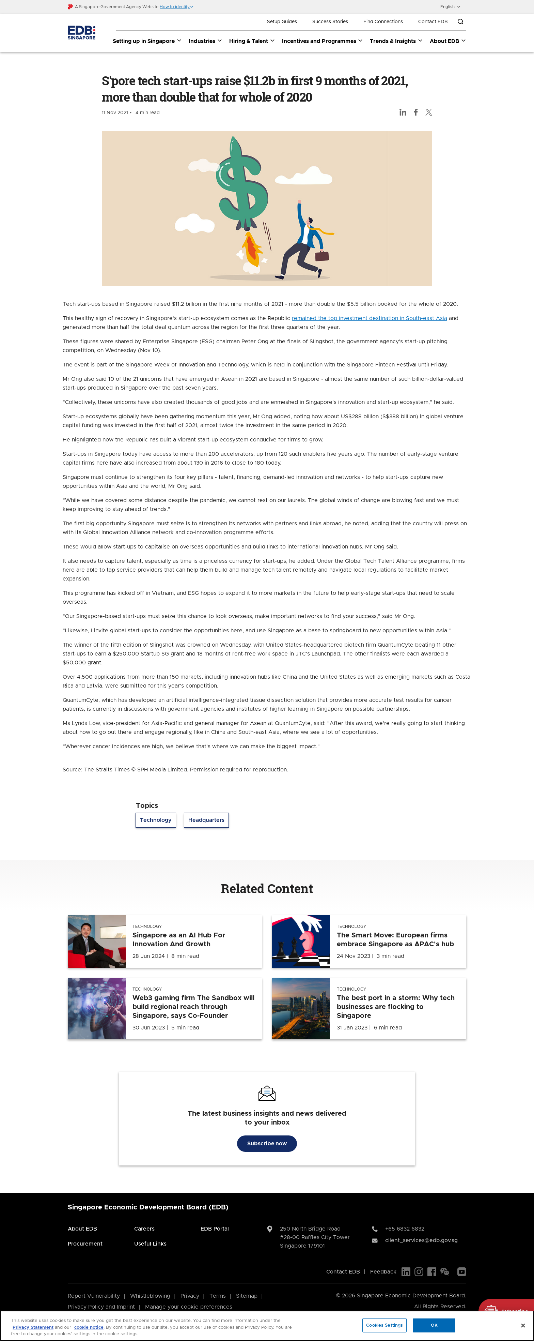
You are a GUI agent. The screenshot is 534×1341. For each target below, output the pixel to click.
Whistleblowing (150, 1296)
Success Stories (330, 21)
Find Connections (383, 21)
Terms (217, 1296)
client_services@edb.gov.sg (421, 1240)
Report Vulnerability (94, 1296)
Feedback (383, 1272)
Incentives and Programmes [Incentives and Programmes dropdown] (322, 41)
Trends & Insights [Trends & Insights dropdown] (396, 41)
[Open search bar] (460, 22)
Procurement (85, 1244)
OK (434, 1325)
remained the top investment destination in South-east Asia (369, 318)
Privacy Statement (33, 1327)
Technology (156, 820)
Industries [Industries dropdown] (205, 41)
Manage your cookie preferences (188, 1307)
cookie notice (89, 1327)
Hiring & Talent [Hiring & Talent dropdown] (252, 41)
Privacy (189, 1296)
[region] (267, 1326)
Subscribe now (267, 1143)
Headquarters (206, 820)
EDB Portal (215, 1229)
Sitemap (246, 1296)
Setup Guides (282, 21)
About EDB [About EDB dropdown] (448, 41)
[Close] (523, 1325)
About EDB (82, 1229)
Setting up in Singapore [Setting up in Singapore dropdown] (147, 41)
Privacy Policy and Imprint (101, 1307)
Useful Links (150, 1244)
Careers (144, 1229)
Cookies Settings (384, 1325)
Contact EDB (433, 21)
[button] (177, 6)
